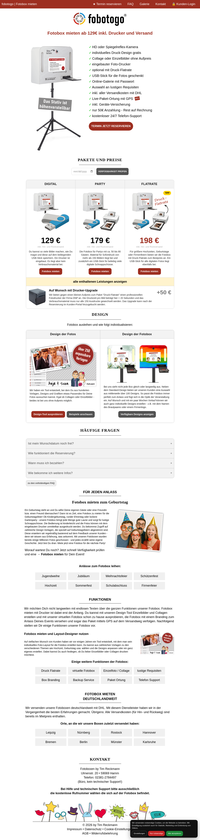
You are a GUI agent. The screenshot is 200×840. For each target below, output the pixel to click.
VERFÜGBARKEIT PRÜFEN (112, 171)
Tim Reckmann (107, 825)
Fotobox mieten (50, 271)
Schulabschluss (116, 585)
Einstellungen (139, 833)
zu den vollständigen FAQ (41, 483)
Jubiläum (84, 576)
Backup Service (83, 680)
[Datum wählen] (83, 171)
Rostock (116, 732)
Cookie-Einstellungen (118, 829)
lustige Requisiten (149, 670)
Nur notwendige (156, 833)
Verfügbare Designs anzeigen (137, 414)
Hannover (149, 732)
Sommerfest (83, 585)
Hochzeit (51, 585)
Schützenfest (149, 576)
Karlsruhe (149, 742)
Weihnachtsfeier (116, 576)
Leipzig (50, 732)
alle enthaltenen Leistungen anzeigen (100, 281)
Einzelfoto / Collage (116, 670)
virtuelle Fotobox (83, 670)
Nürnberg (83, 732)
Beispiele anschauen (81, 414)
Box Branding (51, 680)
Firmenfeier (149, 585)
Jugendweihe (51, 576)
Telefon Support (149, 680)
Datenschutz (93, 829)
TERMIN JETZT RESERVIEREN (111, 126)
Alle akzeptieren (174, 833)
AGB (85, 833)
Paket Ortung (116, 680)
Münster (116, 742)
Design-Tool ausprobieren (48, 414)
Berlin (83, 742)
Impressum (74, 829)
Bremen (50, 742)
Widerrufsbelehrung (104, 833)
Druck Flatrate (50, 670)
